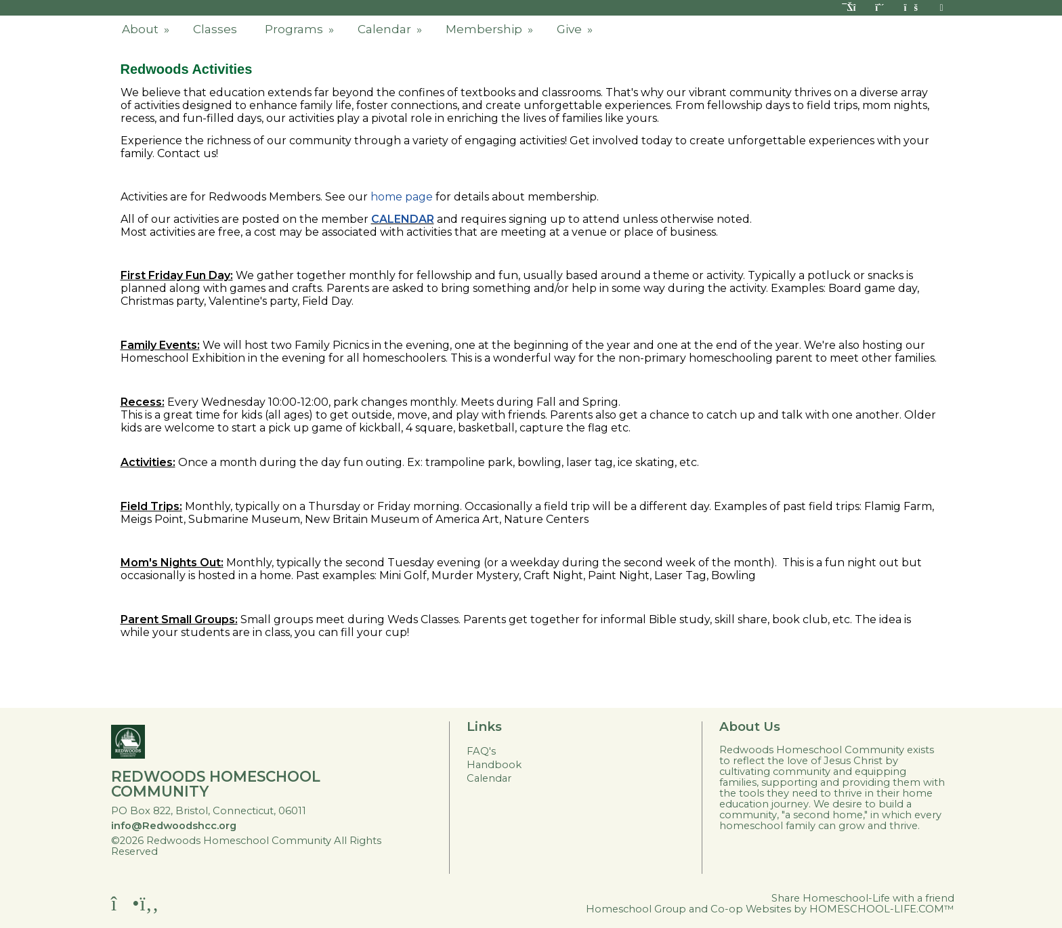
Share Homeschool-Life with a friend (862, 898)
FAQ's (481, 751)
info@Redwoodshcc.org (173, 826)
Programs (301, 29)
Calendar (391, 29)
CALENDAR (402, 219)
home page (401, 196)
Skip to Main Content (224, 851)
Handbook (494, 765)
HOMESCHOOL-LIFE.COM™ (881, 909)
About (147, 29)
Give (576, 29)
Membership (491, 29)
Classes (215, 29)
